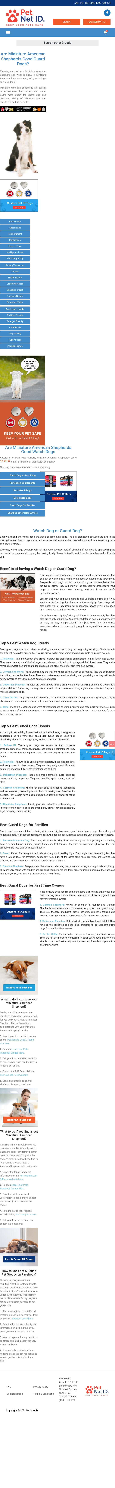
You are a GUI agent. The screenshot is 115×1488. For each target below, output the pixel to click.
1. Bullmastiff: (8, 745)
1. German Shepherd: (52, 904)
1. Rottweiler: (7, 658)
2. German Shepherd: (12, 671)
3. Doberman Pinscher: (13, 684)
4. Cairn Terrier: (9, 697)
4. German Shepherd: (12, 787)
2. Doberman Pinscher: (53, 921)
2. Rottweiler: (7, 761)
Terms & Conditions (43, 1393)
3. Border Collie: (49, 934)
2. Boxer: (5, 853)
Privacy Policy (40, 1387)
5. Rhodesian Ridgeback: (13, 804)
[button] (7, 32)
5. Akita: (4, 707)
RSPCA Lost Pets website (14, 1075)
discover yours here (26, 1214)
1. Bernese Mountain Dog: (15, 840)
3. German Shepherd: (12, 866)
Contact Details (15, 1393)
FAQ (9, 1387)
